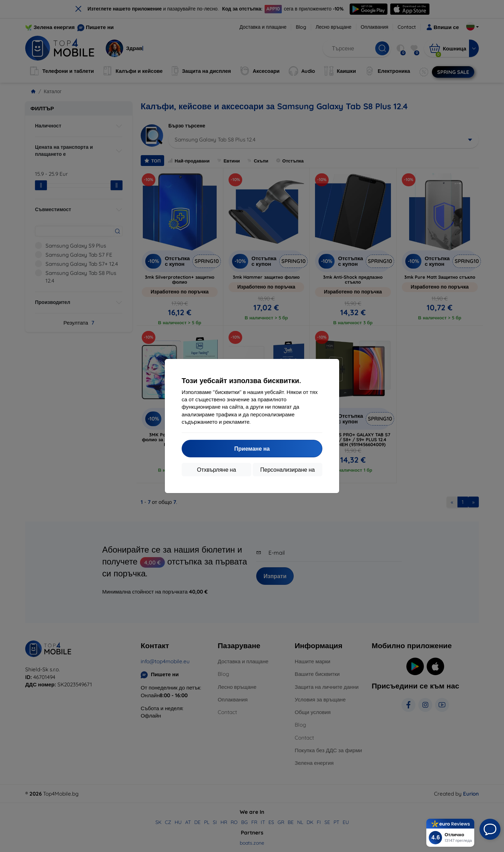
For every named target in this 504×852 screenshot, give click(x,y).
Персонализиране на (287, 469)
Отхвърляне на (216, 469)
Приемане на (252, 448)
